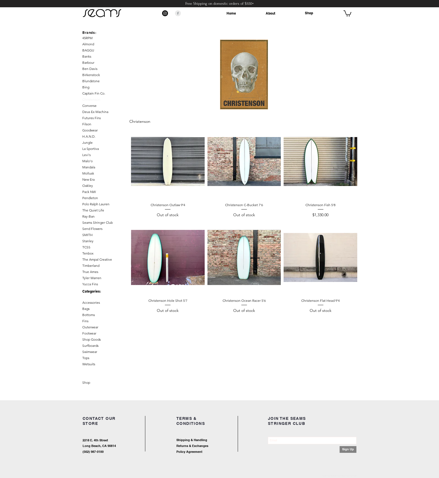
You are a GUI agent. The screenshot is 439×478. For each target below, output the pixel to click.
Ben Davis (89, 69)
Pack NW (89, 192)
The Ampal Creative (97, 259)
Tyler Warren (91, 278)
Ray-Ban (88, 216)
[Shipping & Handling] (212, 440)
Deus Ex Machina (95, 112)
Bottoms (88, 315)
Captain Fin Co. (93, 93)
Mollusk (88, 173)
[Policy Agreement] (206, 452)
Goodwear (90, 130)
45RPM (87, 38)
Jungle (87, 142)
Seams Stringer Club (97, 222)
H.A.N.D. (88, 136)
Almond (88, 44)
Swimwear (89, 352)
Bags (86, 309)
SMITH (87, 235)
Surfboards (90, 345)
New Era (88, 179)
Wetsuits (88, 364)
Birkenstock (91, 75)
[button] (347, 13)
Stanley (88, 241)
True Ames (90, 272)
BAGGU (88, 50)
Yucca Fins (90, 284)
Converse (89, 105)
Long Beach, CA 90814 (99, 446)
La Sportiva (90, 149)
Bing (85, 87)
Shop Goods (91, 339)
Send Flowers (92, 229)
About (270, 13)
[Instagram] (165, 13)
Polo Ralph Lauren (95, 204)
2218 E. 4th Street (95, 440)
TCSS (86, 247)
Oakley (87, 185)
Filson (86, 124)
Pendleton (90, 198)
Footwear (89, 333)
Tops (85, 358)
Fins (85, 321)
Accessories (91, 302)
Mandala (88, 167)
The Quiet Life (93, 210)
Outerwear (90, 327)
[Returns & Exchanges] (212, 446)
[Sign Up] (348, 449)
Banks (86, 56)
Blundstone (91, 81)
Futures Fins (91, 118)
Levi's (86, 155)
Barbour (88, 62)
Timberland (90, 265)
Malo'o (87, 161)
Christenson (91, 99)
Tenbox (88, 253)
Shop (309, 13)
